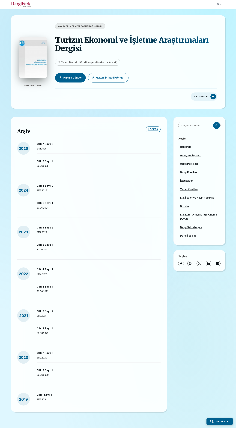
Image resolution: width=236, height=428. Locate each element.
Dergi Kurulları (188, 172)
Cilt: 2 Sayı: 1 (45, 370)
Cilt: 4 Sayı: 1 (45, 286)
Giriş (219, 4)
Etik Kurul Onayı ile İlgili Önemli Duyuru (198, 216)
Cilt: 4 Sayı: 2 (45, 269)
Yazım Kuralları (189, 189)
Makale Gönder (70, 77)
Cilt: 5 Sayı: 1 (45, 244)
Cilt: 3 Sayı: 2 (45, 311)
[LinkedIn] (208, 263)
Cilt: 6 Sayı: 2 (45, 185)
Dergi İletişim (188, 235)
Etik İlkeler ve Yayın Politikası (197, 197)
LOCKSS (153, 129)
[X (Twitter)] (199, 263)
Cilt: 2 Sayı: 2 (45, 353)
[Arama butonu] (216, 125)
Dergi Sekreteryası (191, 227)
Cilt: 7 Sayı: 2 (45, 144)
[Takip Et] (213, 96)
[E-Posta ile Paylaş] (218, 263)
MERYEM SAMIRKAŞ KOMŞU (86, 26)
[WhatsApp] (190, 263)
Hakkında (185, 146)
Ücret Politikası (189, 163)
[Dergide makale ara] (199, 125)
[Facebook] (181, 263)
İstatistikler (186, 180)
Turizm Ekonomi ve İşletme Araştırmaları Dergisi (132, 44)
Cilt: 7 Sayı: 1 (45, 161)
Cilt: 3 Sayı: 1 (45, 328)
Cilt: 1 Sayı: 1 (44, 394)
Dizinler (184, 206)
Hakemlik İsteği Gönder (108, 77)
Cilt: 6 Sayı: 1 (45, 203)
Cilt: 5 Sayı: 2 (45, 227)
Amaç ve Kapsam (190, 155)
